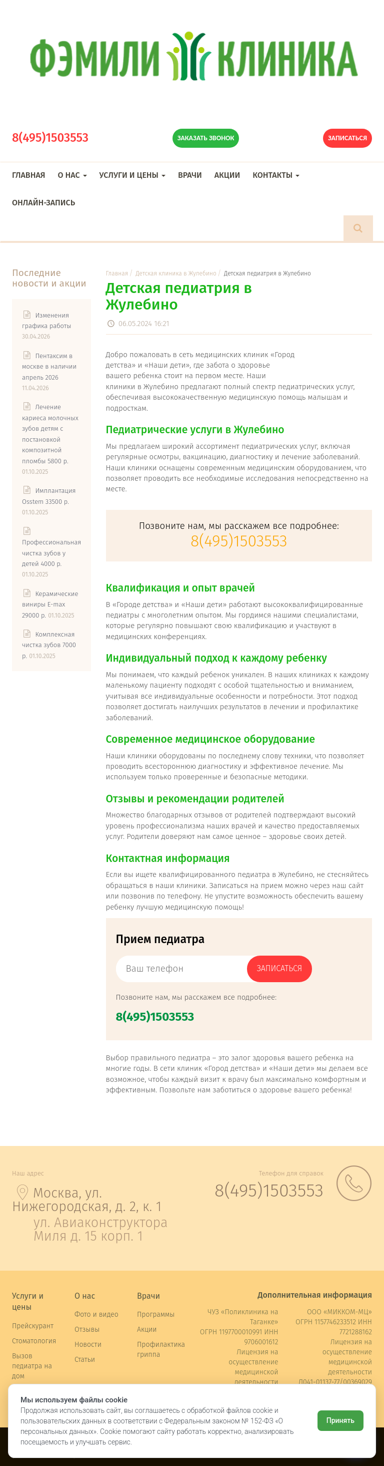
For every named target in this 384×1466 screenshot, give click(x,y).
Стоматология (34, 1341)
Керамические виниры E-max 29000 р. (50, 604)
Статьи (84, 1359)
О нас (72, 175)
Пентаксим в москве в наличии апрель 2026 (49, 366)
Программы (155, 1314)
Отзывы (87, 1329)
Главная (28, 175)
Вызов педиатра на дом (32, 1366)
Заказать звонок (206, 138)
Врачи (190, 175)
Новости (88, 1344)
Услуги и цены (133, 175)
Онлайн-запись (43, 202)
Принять (340, 1420)
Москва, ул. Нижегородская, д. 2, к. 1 (87, 1200)
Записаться (347, 138)
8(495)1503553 (50, 138)
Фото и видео (96, 1314)
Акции (227, 175)
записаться (279, 968)
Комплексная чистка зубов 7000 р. (49, 645)
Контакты (276, 175)
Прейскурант (33, 1326)
